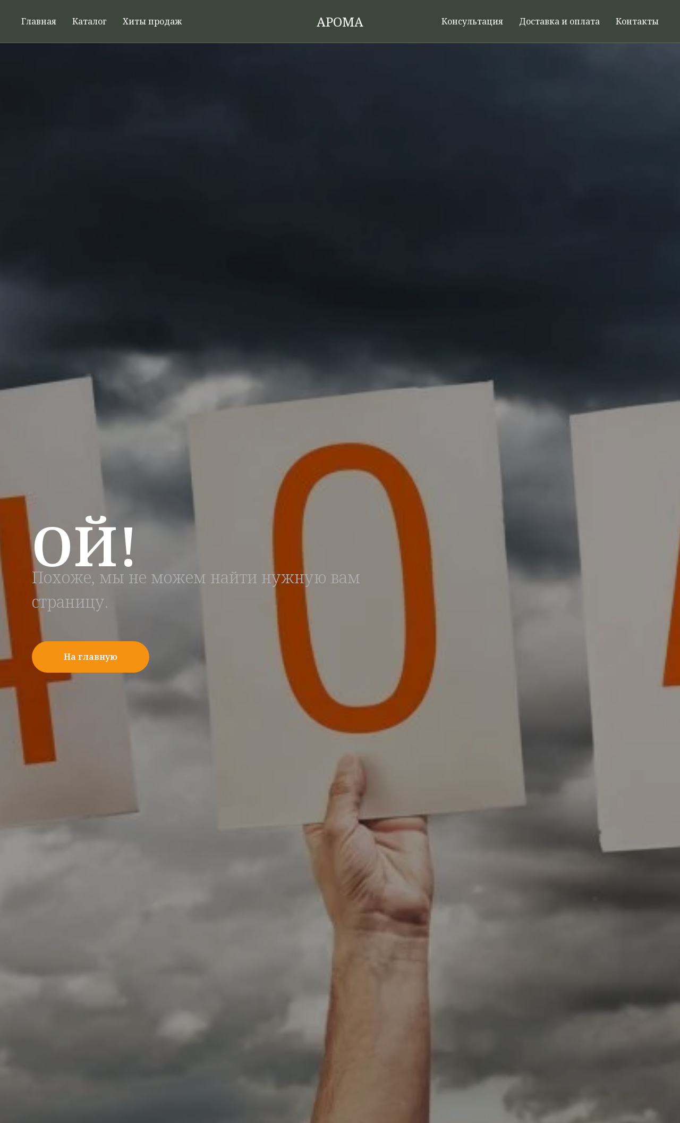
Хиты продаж (152, 21)
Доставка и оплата (559, 21)
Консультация (472, 21)
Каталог (89, 21)
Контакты (637, 21)
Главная (38, 21)
